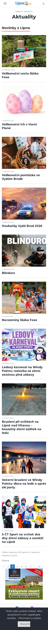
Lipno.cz (18, 11)
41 (39, 566)
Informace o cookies (29, 618)
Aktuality (28, 11)
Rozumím (25, 624)
